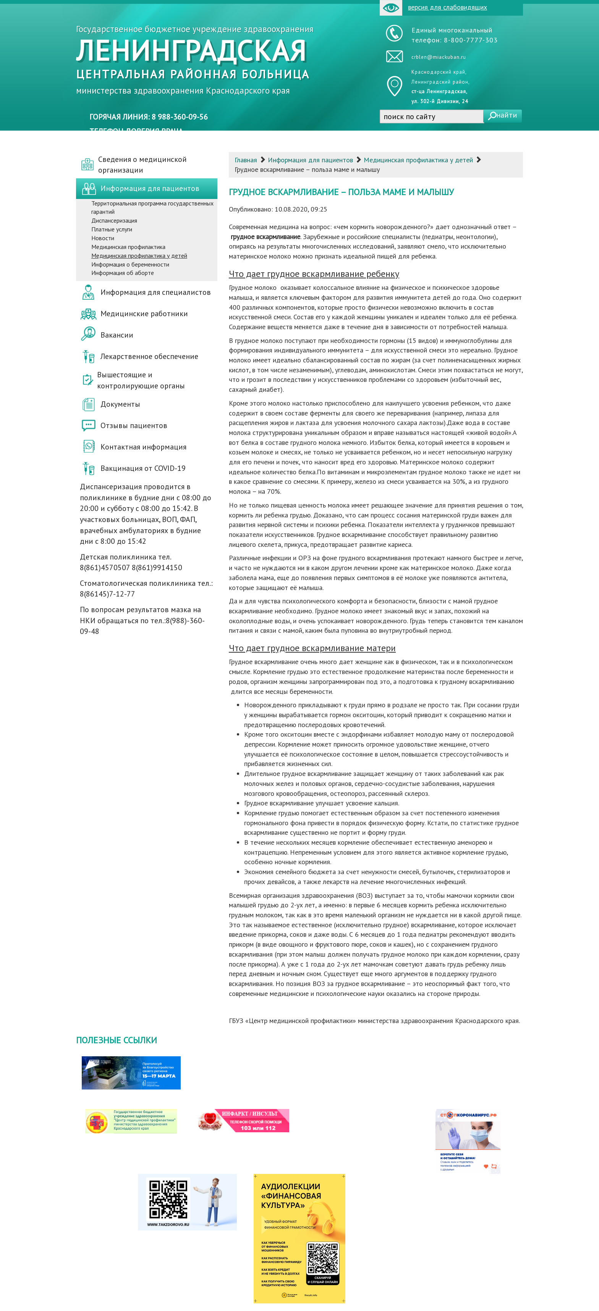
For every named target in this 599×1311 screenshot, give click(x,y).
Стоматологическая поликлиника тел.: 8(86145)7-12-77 (146, 588)
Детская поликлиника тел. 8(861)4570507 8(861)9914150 (131, 562)
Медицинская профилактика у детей (418, 159)
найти (506, 115)
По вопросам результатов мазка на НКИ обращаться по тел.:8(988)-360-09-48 (142, 620)
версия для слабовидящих (433, 8)
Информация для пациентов (310, 159)
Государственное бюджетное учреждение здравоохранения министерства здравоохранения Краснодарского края (195, 59)
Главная (246, 159)
